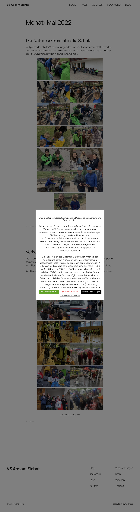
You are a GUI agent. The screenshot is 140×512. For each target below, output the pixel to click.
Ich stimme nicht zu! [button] (70, 291)
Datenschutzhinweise (70, 295)
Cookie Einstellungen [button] (91, 291)
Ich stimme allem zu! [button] (49, 291)
